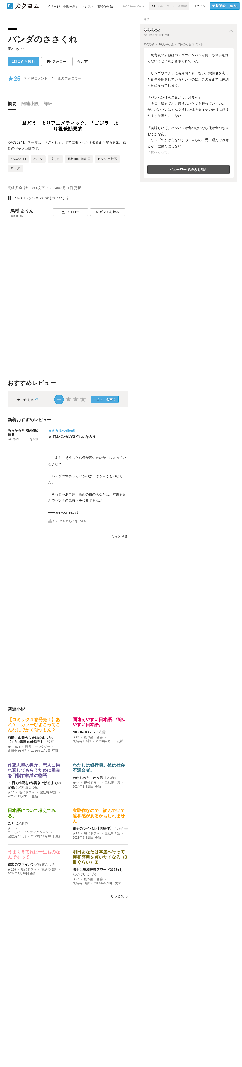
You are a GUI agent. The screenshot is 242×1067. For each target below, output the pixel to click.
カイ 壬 (122, 828)
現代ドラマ (27, 792)
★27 (76, 879)
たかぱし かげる (85, 874)
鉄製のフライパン (21, 864)
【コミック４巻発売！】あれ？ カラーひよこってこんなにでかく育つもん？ (34, 724)
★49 (76, 737)
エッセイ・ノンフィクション (28, 832)
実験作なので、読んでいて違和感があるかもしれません (99, 815)
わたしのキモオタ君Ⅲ (89, 778)
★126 (12, 869)
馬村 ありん (17, 49)
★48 (11, 828)
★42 (76, 783)
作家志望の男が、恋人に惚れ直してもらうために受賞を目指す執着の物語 (34, 770)
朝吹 (113, 778)
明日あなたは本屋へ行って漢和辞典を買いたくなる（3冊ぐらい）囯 (100, 857)
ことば (13, 823)
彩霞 (102, 732)
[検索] (153, 6)
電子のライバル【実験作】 (93, 828)
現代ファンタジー (37, 747)
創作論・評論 (93, 737)
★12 (76, 833)
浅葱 (50, 742)
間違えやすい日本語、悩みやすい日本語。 (99, 722)
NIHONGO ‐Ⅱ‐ (84, 732)
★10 (11, 792)
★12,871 (14, 747)
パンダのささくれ (42, 39)
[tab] (13, 105)
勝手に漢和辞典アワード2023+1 (97, 870)
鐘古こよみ (46, 864)
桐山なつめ (29, 787)
